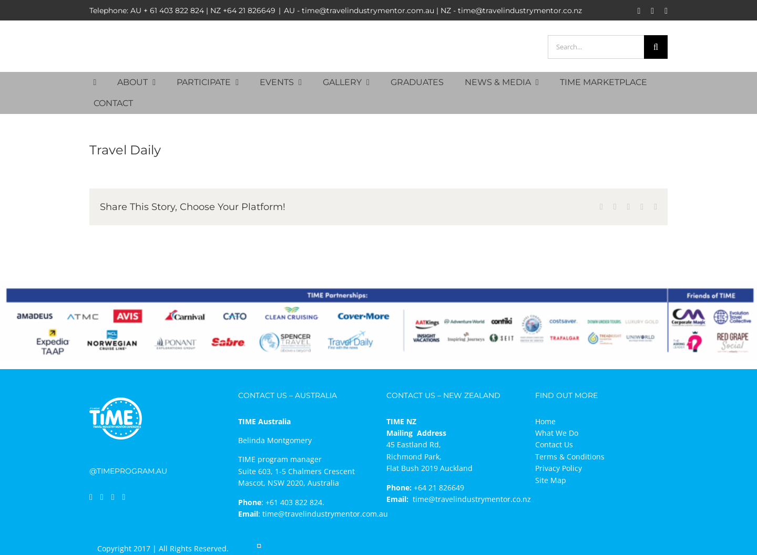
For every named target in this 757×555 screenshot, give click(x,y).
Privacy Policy (558, 468)
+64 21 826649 (249, 10)
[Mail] (124, 497)
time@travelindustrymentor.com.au (325, 514)
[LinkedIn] (102, 497)
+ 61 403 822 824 (174, 10)
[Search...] (596, 47)
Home (545, 421)
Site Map (550, 480)
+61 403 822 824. (294, 502)
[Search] (656, 47)
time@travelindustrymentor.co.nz (472, 499)
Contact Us (554, 444)
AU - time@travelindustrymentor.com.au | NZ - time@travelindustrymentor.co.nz (433, 10)
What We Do (556, 433)
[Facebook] (91, 497)
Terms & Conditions (570, 457)
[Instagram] (113, 497)
